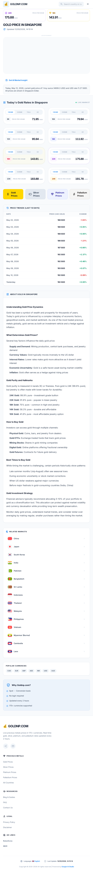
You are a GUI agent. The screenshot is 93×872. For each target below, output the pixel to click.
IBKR (5, 846)
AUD (53, 671)
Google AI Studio (68, 867)
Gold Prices (11, 194)
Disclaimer (7, 827)
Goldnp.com (18, 4)
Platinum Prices (57, 194)
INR (38, 671)
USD (45, 671)
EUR (16, 671)
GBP (24, 671)
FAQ (5, 802)
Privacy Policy (9, 822)
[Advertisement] (46, 55)
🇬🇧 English (36, 861)
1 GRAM (10, 112)
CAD (9, 671)
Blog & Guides (9, 797)
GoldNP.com (18, 726)
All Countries (8, 782)
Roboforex (7, 841)
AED (31, 671)
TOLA (28, 112)
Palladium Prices (80, 194)
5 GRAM (19, 112)
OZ (38, 112)
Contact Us (8, 807)
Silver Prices (34, 194)
